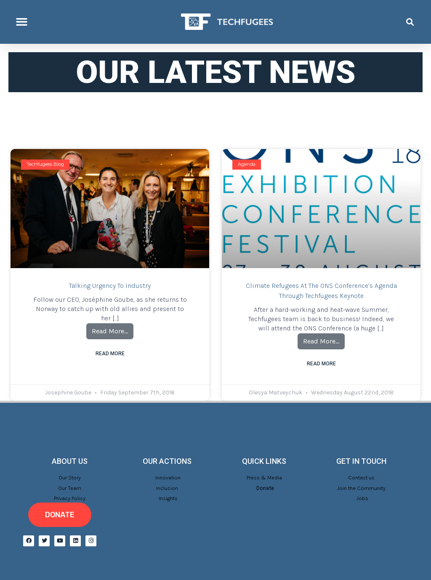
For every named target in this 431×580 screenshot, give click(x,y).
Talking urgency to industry (110, 286)
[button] (22, 22)
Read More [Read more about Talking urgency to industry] (110, 354)
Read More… (112, 329)
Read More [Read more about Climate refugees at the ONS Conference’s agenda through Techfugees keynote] (321, 364)
